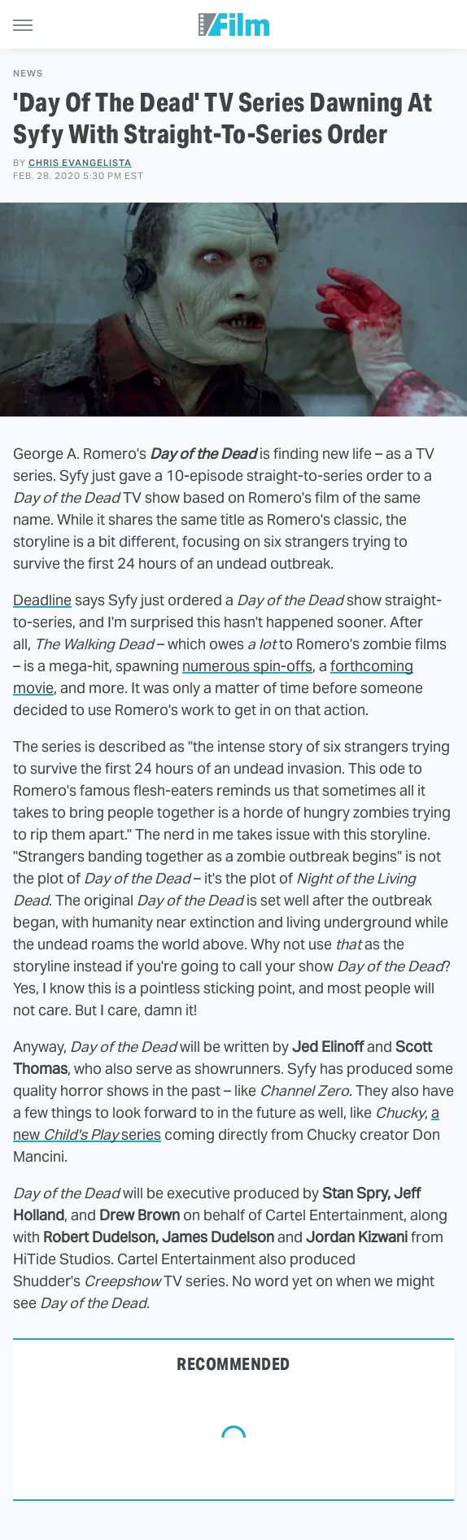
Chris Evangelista (80, 162)
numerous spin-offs (247, 666)
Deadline (42, 600)
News (28, 73)
